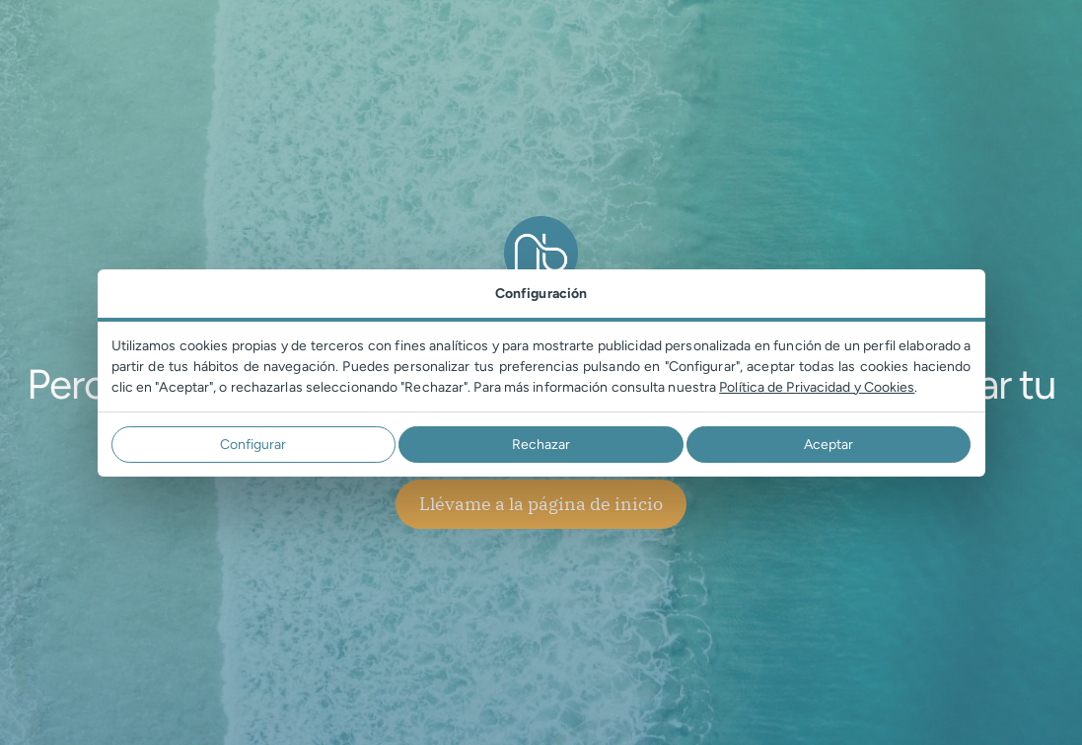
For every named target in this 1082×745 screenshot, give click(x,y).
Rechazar (541, 444)
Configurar (253, 444)
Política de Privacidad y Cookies (816, 387)
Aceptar (828, 444)
